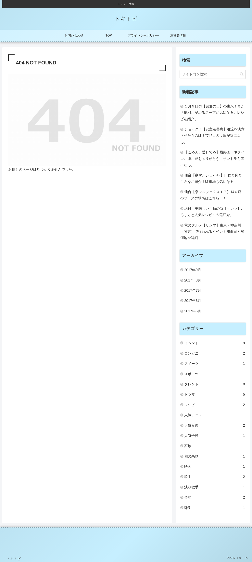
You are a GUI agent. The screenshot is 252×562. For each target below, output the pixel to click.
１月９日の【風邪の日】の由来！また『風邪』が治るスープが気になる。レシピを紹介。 (212, 112)
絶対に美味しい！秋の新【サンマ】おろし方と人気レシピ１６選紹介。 (212, 212)
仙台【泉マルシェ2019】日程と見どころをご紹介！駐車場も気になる (211, 178)
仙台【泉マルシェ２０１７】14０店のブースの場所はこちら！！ (210, 195)
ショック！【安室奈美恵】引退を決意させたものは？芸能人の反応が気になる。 (212, 135)
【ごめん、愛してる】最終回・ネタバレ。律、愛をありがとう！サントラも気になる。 (212, 158)
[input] (213, 74)
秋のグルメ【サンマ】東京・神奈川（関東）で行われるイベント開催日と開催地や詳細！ (212, 231)
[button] (241, 74)
